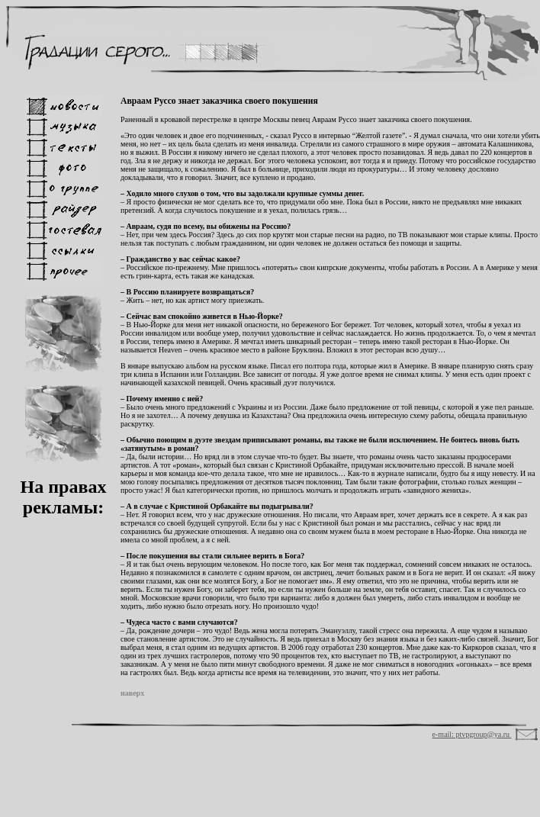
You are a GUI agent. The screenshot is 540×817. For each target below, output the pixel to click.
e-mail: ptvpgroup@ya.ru (472, 734)
